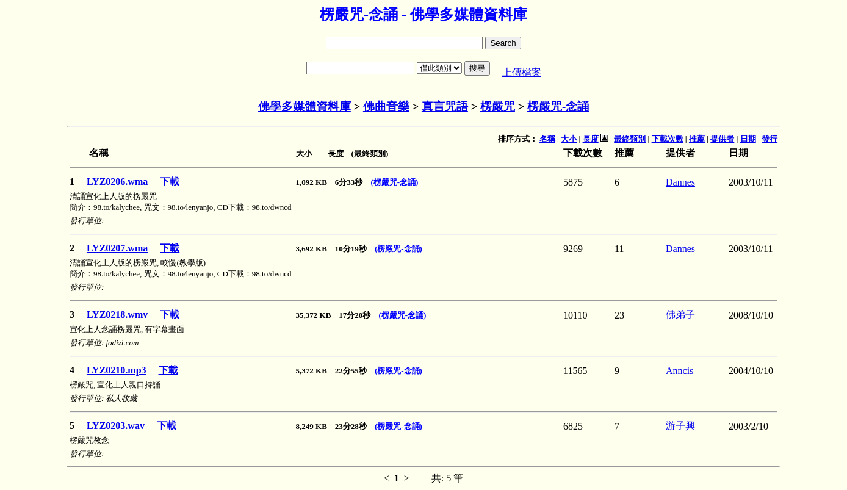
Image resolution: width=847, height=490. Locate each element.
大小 (569, 138)
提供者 (722, 138)
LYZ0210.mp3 (116, 370)
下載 (169, 181)
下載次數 (667, 138)
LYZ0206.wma (117, 181)
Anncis (679, 371)
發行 (769, 138)
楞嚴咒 (497, 106)
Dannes (680, 182)
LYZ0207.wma (117, 248)
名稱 (547, 138)
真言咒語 (445, 106)
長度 (591, 138)
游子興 (680, 425)
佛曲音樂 (386, 106)
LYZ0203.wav (116, 425)
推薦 (697, 138)
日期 (748, 138)
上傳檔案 (521, 72)
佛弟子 (680, 314)
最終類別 (630, 138)
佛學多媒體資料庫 (304, 106)
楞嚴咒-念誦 (558, 106)
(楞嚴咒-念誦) (394, 182)
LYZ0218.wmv (117, 314)
